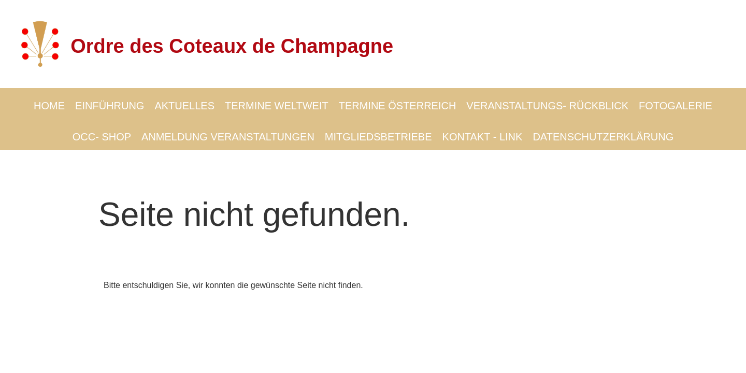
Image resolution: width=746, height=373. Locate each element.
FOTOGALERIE (675, 105)
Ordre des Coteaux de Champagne (231, 46)
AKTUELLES (184, 105)
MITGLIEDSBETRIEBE (378, 136)
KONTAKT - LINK (482, 136)
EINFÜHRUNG (109, 105)
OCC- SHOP (102, 136)
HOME (49, 105)
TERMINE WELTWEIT (276, 105)
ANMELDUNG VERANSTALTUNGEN (227, 136)
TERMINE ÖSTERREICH (397, 105)
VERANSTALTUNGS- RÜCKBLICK (547, 105)
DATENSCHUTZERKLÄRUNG (603, 136)
